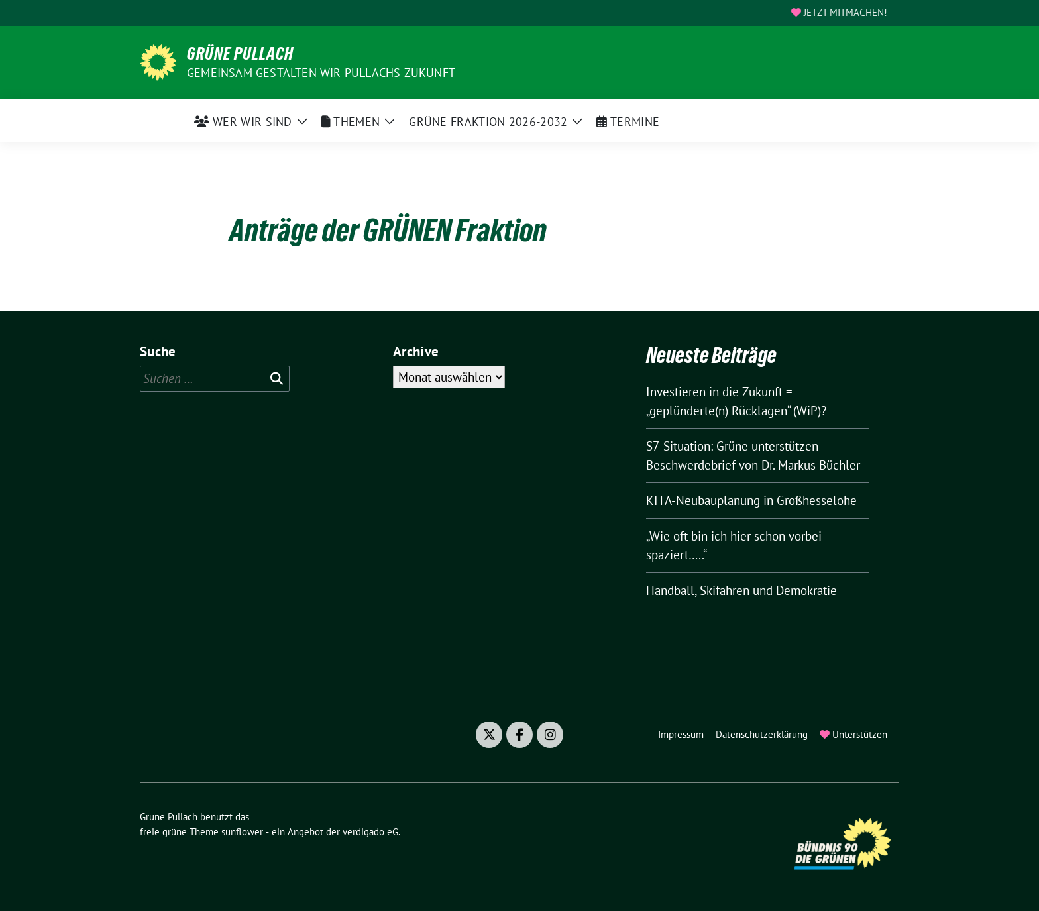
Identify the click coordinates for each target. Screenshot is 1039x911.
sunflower (242, 832)
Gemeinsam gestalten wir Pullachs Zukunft (321, 72)
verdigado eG (370, 832)
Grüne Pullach (240, 54)
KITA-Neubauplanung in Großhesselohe (751, 500)
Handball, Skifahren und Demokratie (741, 590)
